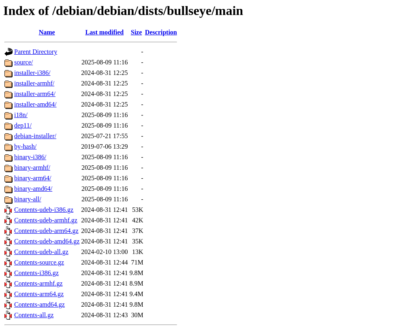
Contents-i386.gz (36, 272)
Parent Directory (35, 51)
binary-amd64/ (33, 188)
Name (47, 32)
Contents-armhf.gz (38, 283)
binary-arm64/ (32, 178)
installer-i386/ (32, 72)
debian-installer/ (35, 135)
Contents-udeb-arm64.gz (46, 230)
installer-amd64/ (35, 104)
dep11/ (23, 125)
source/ (23, 62)
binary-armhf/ (32, 167)
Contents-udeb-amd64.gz (46, 241)
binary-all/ (27, 199)
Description (161, 32)
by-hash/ (25, 146)
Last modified (104, 32)
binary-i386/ (30, 157)
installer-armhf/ (34, 83)
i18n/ (21, 114)
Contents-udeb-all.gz (41, 251)
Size (136, 32)
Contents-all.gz (33, 315)
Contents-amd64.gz (39, 304)
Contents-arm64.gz (39, 293)
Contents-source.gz (39, 262)
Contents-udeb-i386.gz (43, 209)
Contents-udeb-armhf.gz (45, 220)
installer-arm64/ (35, 93)
